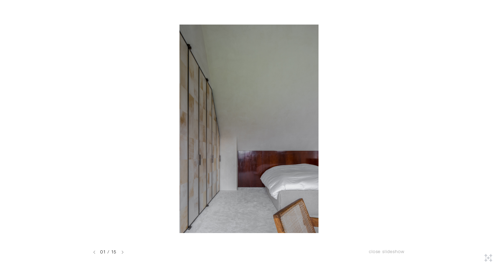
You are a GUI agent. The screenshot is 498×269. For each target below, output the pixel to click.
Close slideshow (387, 252)
